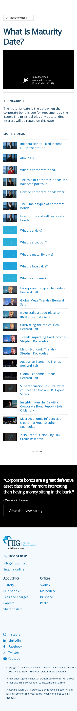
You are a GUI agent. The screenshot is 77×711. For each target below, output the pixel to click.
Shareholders (13, 609)
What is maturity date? (36, 254)
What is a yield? (31, 230)
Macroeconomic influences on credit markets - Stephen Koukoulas (41, 423)
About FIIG (27, 158)
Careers (8, 603)
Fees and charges (15, 597)
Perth (44, 603)
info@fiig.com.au (15, 563)
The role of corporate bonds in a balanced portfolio (44, 182)
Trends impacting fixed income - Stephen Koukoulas (43, 339)
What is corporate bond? (38, 170)
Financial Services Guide (42, 671)
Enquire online (13, 569)
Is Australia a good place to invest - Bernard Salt (40, 315)
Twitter (11, 652)
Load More (35, 451)
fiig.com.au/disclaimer (54, 682)
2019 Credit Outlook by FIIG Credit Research (40, 437)
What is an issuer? (33, 278)
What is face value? (34, 266)
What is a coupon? (33, 242)
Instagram (13, 634)
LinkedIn (12, 640)
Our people (11, 591)
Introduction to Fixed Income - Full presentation (42, 146)
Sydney (45, 585)
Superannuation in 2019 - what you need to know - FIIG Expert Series (42, 390)
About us (63, 671)
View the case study (26, 510)
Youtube (11, 659)
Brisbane (46, 597)
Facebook (12, 646)
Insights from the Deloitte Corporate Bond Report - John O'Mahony (42, 406)
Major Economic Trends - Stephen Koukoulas (38, 351)
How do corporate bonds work (42, 192)
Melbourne (48, 591)
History (8, 585)
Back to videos (18, 17)
